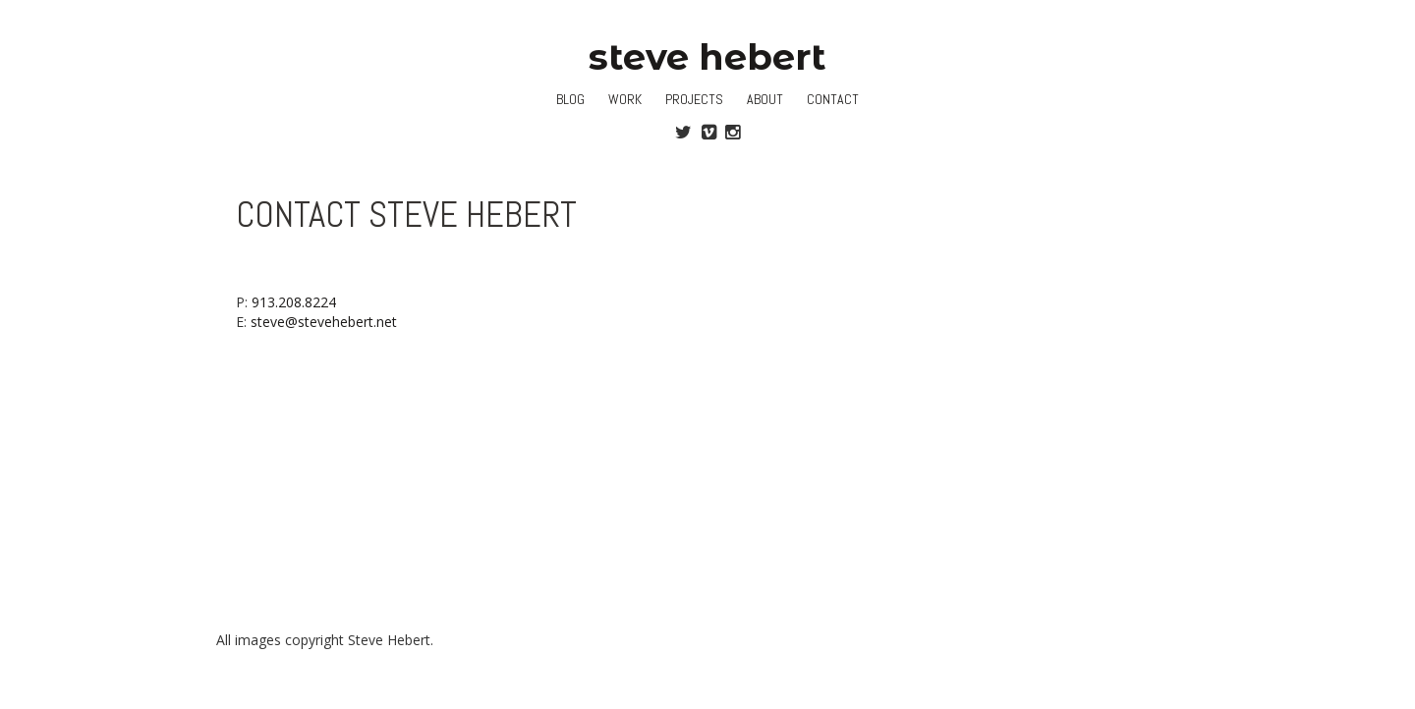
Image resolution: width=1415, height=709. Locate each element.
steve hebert (707, 56)
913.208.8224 (294, 302)
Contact (833, 99)
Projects (694, 99)
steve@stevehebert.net (324, 321)
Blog (570, 99)
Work (625, 99)
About (765, 99)
